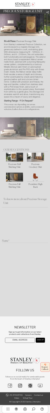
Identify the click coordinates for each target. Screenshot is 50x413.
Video (16, 398)
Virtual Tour (28, 398)
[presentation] (19, 348)
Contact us (38, 395)
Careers (28, 395)
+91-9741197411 (16, 395)
